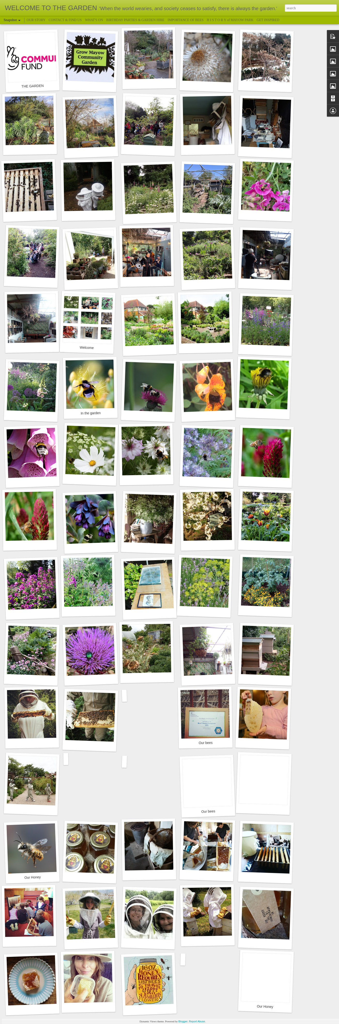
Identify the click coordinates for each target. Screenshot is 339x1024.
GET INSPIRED (268, 20)
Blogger (183, 1021)
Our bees (206, 743)
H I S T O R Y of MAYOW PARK (230, 20)
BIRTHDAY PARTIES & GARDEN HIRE (135, 20)
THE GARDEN (32, 86)
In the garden (91, 413)
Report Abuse (197, 1021)
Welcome (87, 347)
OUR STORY (36, 20)
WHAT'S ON (94, 20)
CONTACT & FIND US (65, 20)
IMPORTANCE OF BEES (185, 20)
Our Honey (32, 877)
